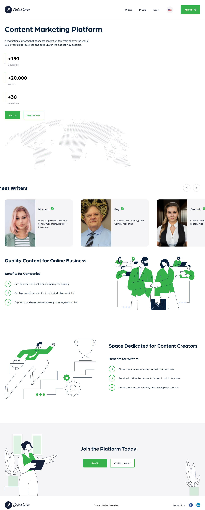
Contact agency (122, 463)
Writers (128, 9)
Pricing (142, 9)
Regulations (179, 505)
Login (156, 9)
